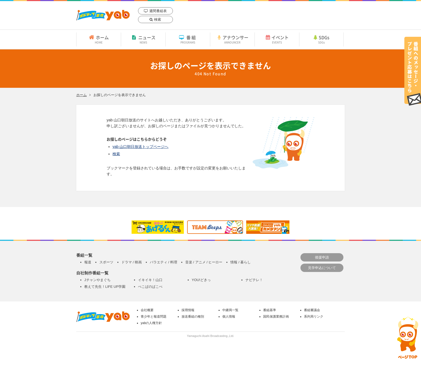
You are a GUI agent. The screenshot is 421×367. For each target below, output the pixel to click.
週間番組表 (158, 11)
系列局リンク (313, 316)
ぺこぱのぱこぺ (150, 287)
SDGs (321, 39)
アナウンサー (232, 39)
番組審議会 (312, 310)
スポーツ (106, 262)
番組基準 (269, 310)
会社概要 (147, 310)
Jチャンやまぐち (97, 280)
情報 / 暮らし (240, 262)
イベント (277, 39)
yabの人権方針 (151, 323)
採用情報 (188, 310)
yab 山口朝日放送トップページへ (140, 146)
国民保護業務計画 (276, 316)
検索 (157, 19)
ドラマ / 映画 (131, 262)
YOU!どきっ (201, 280)
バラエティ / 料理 (163, 262)
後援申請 (322, 257)
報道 (87, 262)
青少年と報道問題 (153, 316)
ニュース (143, 39)
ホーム (99, 39)
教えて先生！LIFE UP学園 (104, 287)
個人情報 (228, 316)
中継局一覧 (230, 310)
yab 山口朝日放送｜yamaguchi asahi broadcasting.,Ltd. (103, 15)
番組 (188, 39)
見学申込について (322, 268)
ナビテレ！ (254, 280)
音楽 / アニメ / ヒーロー (204, 262)
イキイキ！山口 (150, 280)
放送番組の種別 (193, 316)
